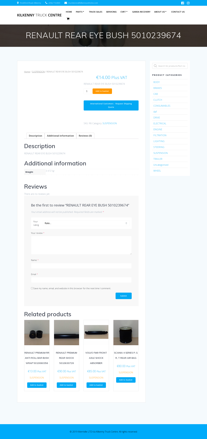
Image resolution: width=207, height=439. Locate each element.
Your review (37, 233)
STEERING (158, 147)
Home (69, 11)
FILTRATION (159, 135)
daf (155, 111)
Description (35, 135)
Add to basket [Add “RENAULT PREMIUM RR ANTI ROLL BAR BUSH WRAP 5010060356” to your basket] (37, 385)
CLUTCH (157, 99)
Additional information (60, 135)
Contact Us (178, 11)
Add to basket (102, 91)
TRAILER (157, 159)
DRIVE (156, 117)
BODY (156, 82)
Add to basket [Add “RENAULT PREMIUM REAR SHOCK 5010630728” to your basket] (66, 385)
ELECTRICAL (159, 123)
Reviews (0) (85, 135)
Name (35, 260)
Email (34, 274)
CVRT (123, 11)
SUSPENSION (38, 71)
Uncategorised (160, 164)
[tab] (35, 136)
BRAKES (157, 88)
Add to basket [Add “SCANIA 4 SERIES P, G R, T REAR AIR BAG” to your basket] (126, 380)
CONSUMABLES (161, 105)
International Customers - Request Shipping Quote (111, 105)
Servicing (111, 11)
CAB (155, 94)
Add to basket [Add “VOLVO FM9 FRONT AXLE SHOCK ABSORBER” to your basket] (96, 385)
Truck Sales (95, 11)
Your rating (36, 223)
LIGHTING (158, 141)
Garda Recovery (141, 11)
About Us (159, 11)
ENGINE (157, 129)
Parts (79, 11)
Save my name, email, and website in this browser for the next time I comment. (72, 288)
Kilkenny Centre (39, 15)
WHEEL (157, 170)
